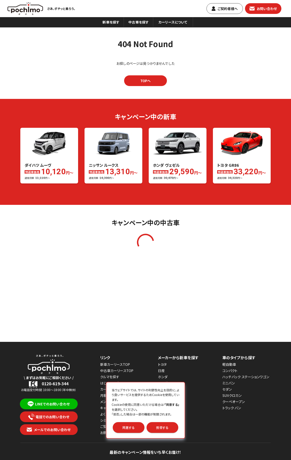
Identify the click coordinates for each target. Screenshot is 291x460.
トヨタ (162, 364)
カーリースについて (173, 22)
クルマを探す (109, 376)
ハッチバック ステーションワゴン (245, 376)
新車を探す (110, 22)
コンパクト (230, 370)
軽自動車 (229, 364)
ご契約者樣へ (225, 8)
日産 (161, 370)
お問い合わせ (263, 8)
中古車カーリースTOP (117, 370)
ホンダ (163, 376)
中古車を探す (138, 22)
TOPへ (145, 80)
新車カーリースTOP (115, 364)
